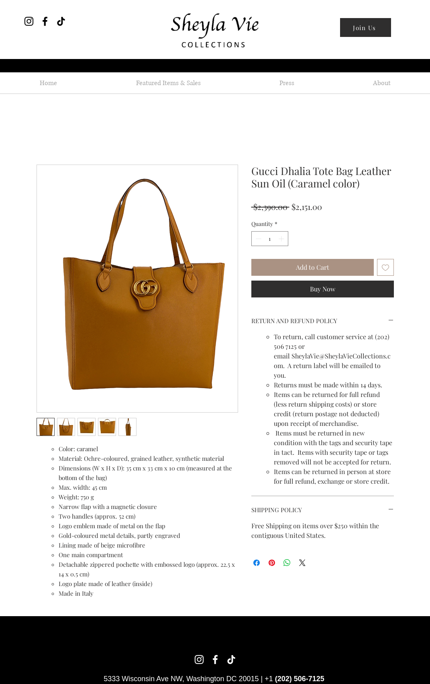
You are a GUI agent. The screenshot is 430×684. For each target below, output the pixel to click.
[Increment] (282, 239)
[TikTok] (61, 21)
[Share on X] (302, 563)
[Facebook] (45, 21)
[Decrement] (258, 239)
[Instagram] (29, 21)
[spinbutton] (270, 239)
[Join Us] (365, 27)
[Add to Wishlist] (385, 267)
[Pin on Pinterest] (272, 563)
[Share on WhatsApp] (287, 563)
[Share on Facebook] (256, 563)
